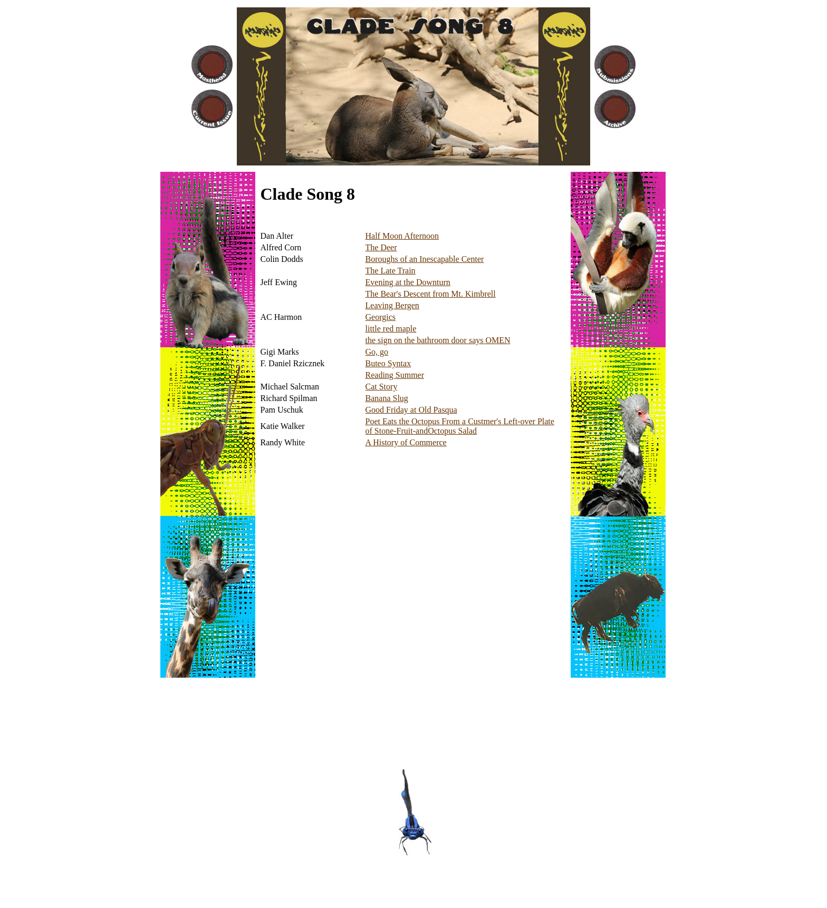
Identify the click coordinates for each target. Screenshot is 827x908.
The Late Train (391, 270)
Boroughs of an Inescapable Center (425, 259)
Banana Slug (387, 398)
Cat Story (382, 386)
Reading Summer (395, 374)
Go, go (377, 351)
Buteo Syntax (388, 363)
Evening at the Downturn (408, 282)
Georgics (381, 317)
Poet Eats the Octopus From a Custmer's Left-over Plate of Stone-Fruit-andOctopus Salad (460, 426)
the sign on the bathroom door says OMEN (438, 340)
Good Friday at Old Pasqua (411, 409)
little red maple (391, 328)
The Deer (381, 247)
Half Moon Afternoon (402, 235)
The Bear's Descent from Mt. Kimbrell (431, 293)
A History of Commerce (406, 442)
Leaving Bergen (392, 305)
